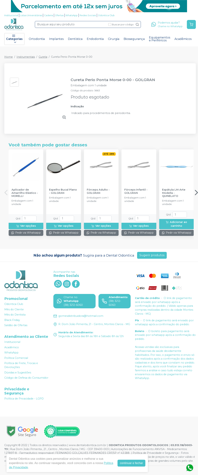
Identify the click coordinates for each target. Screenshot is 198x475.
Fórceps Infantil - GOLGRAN (136, 191)
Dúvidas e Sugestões (17, 372)
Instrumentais (26, 56)
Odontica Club (106, 15)
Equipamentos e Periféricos (159, 39)
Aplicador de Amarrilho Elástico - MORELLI (24, 193)
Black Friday (12, 320)
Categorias (14, 39)
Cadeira (48, 15)
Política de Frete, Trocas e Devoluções (21, 365)
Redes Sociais (88, 15)
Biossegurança (134, 39)
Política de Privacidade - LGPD (24, 398)
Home (8, 56)
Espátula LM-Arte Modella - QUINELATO (173, 193)
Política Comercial (16, 358)
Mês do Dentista (15, 314)
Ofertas (59, 15)
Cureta (43, 56)
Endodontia (95, 39)
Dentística (75, 39)
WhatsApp (71, 15)
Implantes (56, 39)
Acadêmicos (183, 39)
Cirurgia (113, 39)
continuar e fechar (131, 463)
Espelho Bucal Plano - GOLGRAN (63, 191)
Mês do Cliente (14, 309)
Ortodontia (37, 39)
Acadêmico (11, 347)
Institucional (11, 15)
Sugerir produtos (151, 255)
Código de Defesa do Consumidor (26, 378)
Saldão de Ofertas (15, 325)
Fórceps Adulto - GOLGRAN (98, 191)
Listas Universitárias (31, 15)
